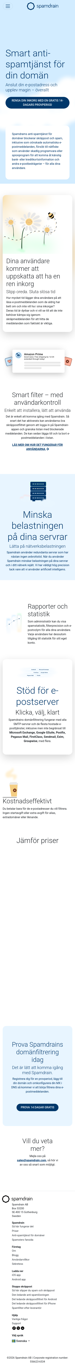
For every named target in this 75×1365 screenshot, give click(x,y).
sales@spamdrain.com (31, 1160)
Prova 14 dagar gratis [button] (37, 1107)
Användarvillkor (21, 1259)
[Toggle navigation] (8, 6)
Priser (15, 1231)
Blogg (15, 1255)
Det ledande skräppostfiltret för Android (34, 1299)
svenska (20, 1341)
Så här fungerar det (23, 1226)
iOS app (16, 1275)
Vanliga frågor (20, 1319)
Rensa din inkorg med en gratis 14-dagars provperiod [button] (37, 102)
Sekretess (17, 1263)
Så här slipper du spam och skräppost (33, 1290)
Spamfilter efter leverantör (26, 1308)
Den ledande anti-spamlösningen (30, 1294)
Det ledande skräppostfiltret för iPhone (34, 1303)
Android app (19, 1279)
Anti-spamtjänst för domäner (28, 1235)
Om (14, 1250)
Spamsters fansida (22, 1239)
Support (16, 1323)
